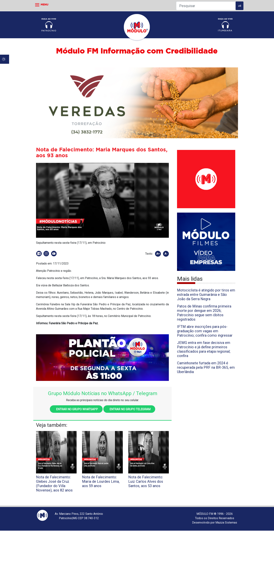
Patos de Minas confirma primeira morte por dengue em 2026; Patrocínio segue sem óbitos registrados (204, 313)
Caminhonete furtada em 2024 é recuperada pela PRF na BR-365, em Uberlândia (206, 367)
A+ (158, 253)
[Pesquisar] (206, 5)
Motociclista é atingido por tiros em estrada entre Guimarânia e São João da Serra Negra (206, 294)
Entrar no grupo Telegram (129, 409)
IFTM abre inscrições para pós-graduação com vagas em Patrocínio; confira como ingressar (205, 331)
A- (165, 253)
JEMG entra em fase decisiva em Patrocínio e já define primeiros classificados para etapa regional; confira (203, 349)
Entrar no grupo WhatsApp (76, 409)
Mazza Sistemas (226, 522)
